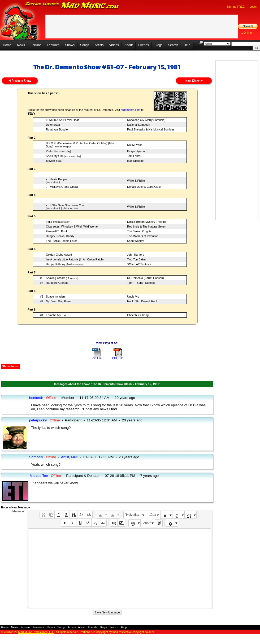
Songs (84, 45)
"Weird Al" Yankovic (139, 264)
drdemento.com (130, 109)
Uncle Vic (133, 296)
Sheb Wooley (135, 240)
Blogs (158, 45)
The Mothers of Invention (142, 236)
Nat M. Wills (134, 144)
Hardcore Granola (57, 282)
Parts (49, 151)
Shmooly (36, 457)
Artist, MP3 (69, 457)
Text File (96, 358)
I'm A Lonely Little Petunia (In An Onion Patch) (75, 259)
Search (173, 45)
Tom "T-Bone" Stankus (141, 282)
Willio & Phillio (136, 180)
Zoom (147, 523)
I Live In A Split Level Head (63, 119)
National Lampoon (138, 124)
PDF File (117, 358)
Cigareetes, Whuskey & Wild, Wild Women (72, 226)
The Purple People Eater (61, 240)
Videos (114, 45)
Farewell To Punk (57, 231)
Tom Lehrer (134, 156)
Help (187, 45)
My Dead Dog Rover (59, 301)
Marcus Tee (39, 476)
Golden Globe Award (59, 254)
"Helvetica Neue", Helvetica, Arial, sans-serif (135, 515)
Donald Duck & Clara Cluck (144, 186)
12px (152, 515)
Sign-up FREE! (236, 6)
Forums (36, 45)
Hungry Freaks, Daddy (60, 236)
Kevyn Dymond (136, 151)
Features (53, 45)
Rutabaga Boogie (57, 129)
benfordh (36, 398)
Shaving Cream (55, 278)
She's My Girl (54, 156)
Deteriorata (53, 124)
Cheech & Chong (138, 315)
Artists (99, 45)
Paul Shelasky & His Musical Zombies (151, 129)
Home (7, 45)
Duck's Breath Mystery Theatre (146, 221)
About (128, 45)
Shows (70, 45)
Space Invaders (56, 296)
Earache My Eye (56, 315)
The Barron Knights (139, 231)
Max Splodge (135, 160)
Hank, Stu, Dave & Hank (142, 301)
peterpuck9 (38, 420)
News (21, 45)
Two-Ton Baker (136, 259)
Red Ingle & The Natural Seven (146, 226)
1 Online (246, 32)
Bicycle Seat (54, 160)
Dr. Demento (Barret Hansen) (145, 278)
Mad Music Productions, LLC (36, 632)
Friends (143, 45)
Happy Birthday (55, 264)
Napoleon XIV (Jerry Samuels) (146, 119)
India (49, 221)
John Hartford (135, 254)
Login (253, 6)
